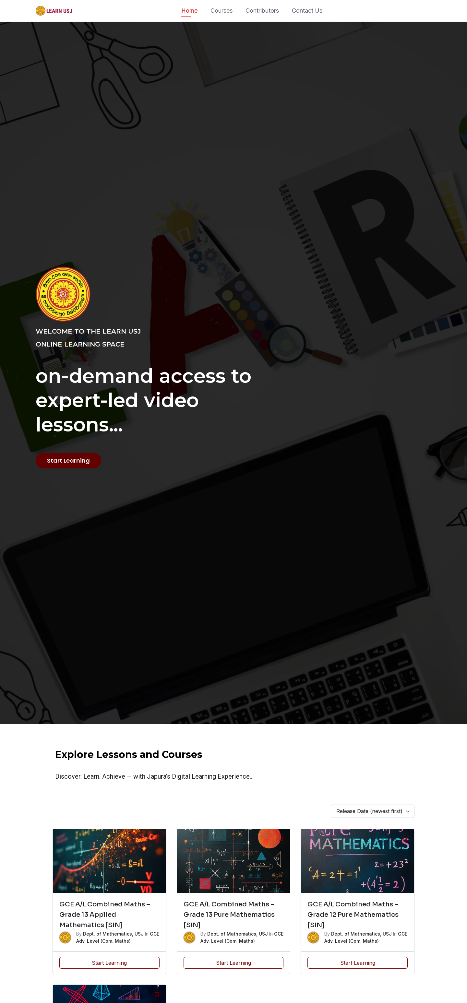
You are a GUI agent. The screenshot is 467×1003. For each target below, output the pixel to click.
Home (189, 10)
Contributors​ (262, 10)
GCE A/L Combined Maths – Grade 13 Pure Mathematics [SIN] (229, 914)
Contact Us (307, 10)
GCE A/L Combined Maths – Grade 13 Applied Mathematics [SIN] (104, 914)
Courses (221, 10)
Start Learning (109, 963)
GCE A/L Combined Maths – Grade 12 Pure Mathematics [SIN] (353, 914)
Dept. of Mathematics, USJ (113, 934)
